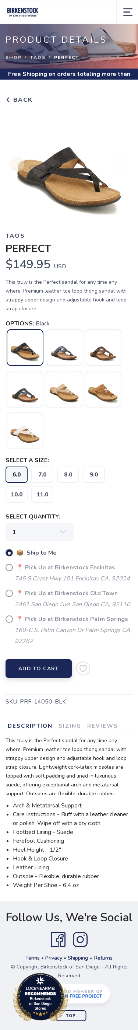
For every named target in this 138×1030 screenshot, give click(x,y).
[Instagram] (80, 940)
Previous (17, 167)
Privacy (53, 957)
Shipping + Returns (90, 957)
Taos (38, 57)
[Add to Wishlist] (83, 668)
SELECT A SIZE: (27, 460)
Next (121, 167)
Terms (32, 957)
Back (19, 100)
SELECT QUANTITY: (33, 517)
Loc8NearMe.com (72, 998)
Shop (14, 57)
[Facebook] (58, 940)
